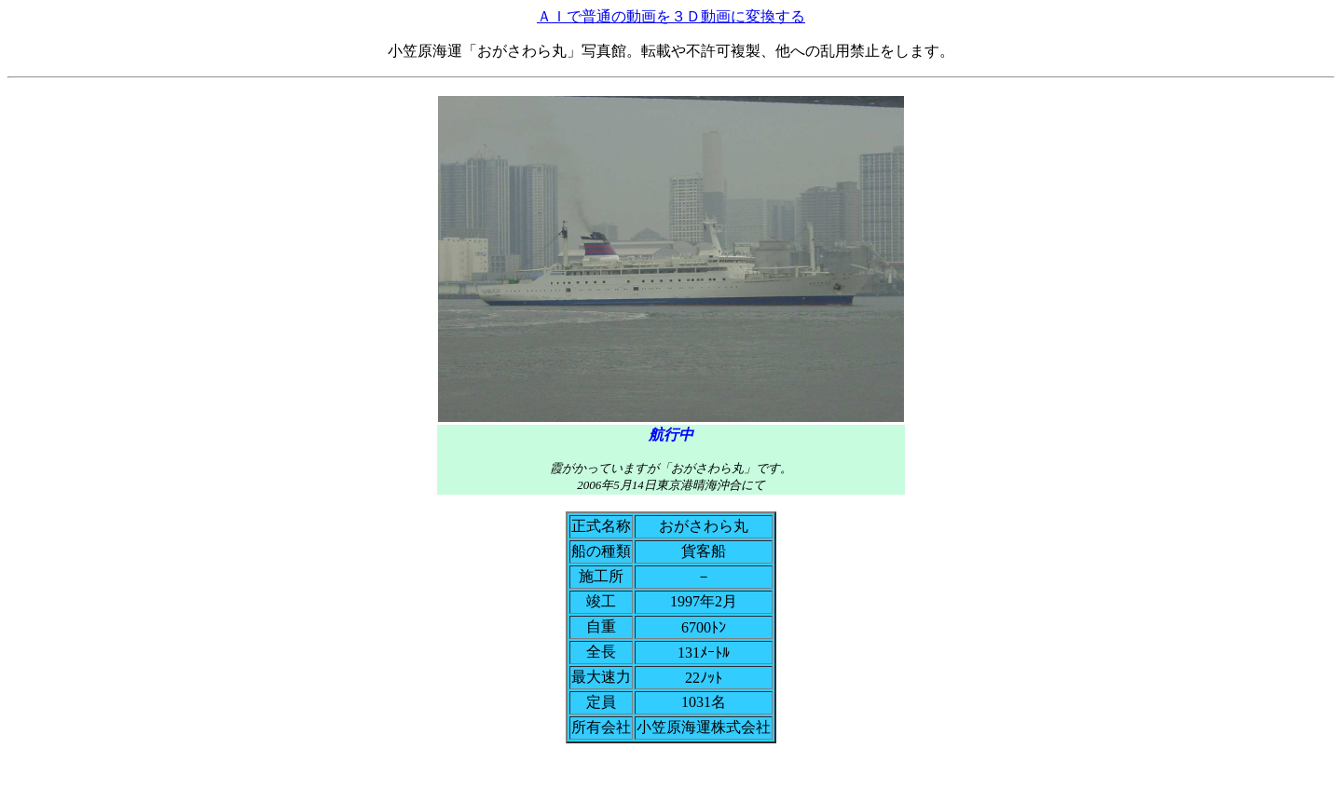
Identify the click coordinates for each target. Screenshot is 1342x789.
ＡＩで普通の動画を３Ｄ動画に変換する (671, 16)
